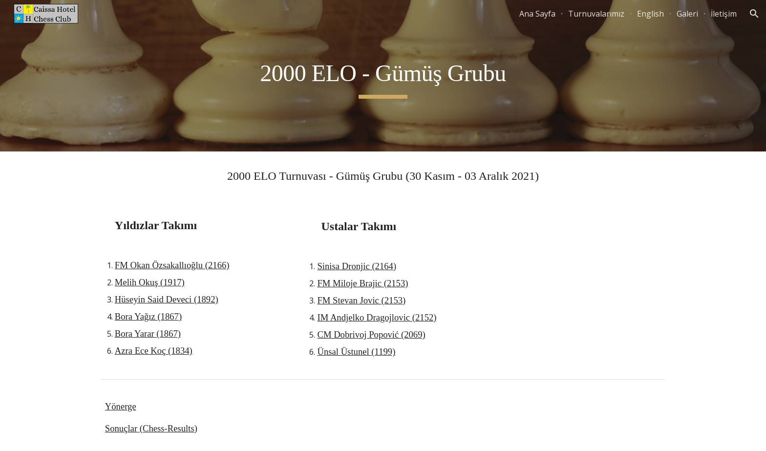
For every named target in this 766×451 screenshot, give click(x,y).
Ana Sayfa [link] (537, 13)
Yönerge (120, 406)
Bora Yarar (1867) (148, 333)
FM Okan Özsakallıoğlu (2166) (172, 265)
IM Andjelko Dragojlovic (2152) (376, 317)
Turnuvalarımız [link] (596, 13)
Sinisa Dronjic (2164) (356, 266)
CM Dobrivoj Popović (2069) (371, 334)
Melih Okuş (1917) (150, 282)
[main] (383, 76)
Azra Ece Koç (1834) (153, 350)
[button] (754, 13)
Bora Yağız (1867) (148, 316)
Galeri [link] (687, 13)
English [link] (650, 13)
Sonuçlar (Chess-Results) (151, 428)
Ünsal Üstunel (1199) (356, 351)
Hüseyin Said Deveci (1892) (166, 299)
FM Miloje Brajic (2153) (362, 283)
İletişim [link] (724, 13)
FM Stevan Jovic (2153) (361, 300)
